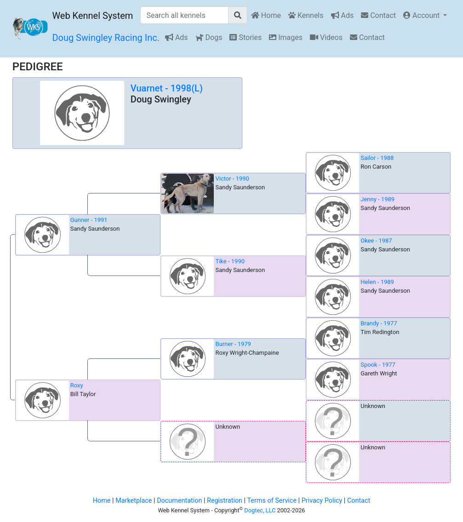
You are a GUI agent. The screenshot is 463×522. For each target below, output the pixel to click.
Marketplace (133, 501)
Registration (224, 501)
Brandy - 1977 (378, 323)
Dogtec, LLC (259, 510)
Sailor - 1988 (377, 157)
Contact (378, 15)
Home (266, 15)
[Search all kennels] (184, 15)
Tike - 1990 (230, 261)
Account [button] (422, 15)
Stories (245, 37)
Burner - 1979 (233, 343)
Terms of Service (272, 501)
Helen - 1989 (377, 281)
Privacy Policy (322, 501)
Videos (326, 37)
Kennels (306, 15)
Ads (342, 15)
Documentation (179, 501)
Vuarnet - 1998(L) (167, 88)
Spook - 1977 (377, 364)
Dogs (209, 37)
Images (286, 37)
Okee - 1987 (376, 240)
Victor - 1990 (232, 178)
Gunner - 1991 (89, 219)
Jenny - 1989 (377, 199)
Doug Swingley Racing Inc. (106, 37)
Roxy (76, 385)
